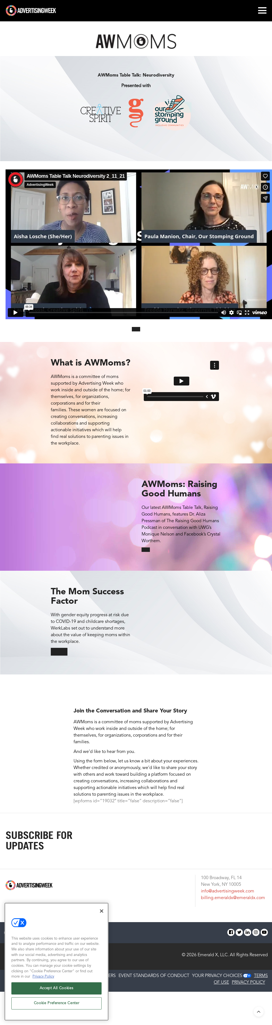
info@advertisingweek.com (227, 891)
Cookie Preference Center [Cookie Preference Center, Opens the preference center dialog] (56, 1003)
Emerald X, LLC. (213, 955)
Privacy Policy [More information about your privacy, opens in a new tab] (43, 976)
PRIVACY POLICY (248, 982)
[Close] (101, 911)
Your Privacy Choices (217, 976)
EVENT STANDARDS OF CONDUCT (154, 976)
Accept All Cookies (57, 988)
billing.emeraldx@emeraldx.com (233, 898)
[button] (136, 329)
